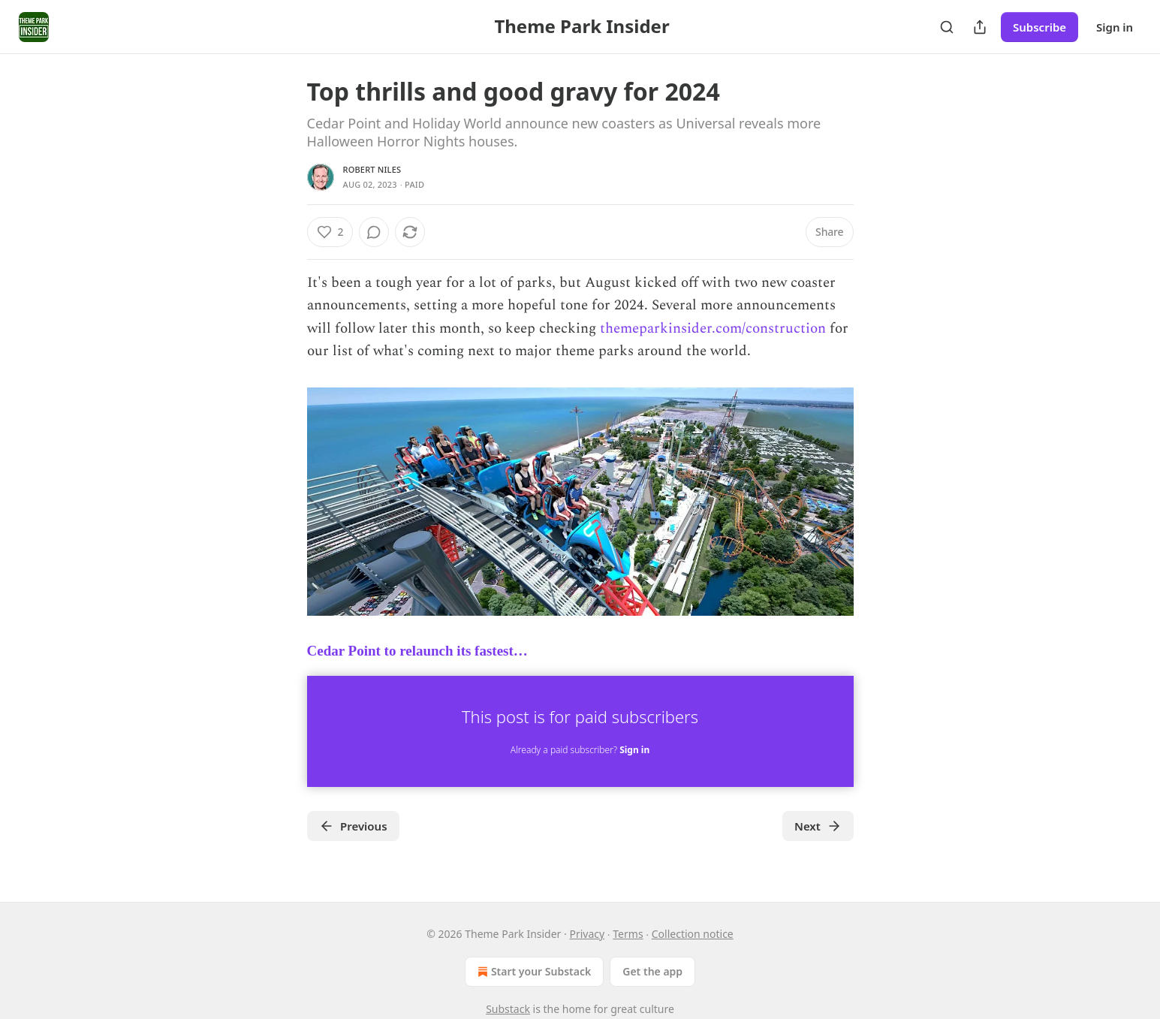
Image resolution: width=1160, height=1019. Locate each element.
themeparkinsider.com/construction (713, 328)
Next (818, 826)
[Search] (947, 27)
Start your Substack (533, 971)
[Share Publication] (980, 27)
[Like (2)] (330, 232)
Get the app (652, 971)
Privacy (586, 934)
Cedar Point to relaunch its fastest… (417, 651)
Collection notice (693, 934)
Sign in (1114, 27)
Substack (508, 1009)
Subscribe (1039, 27)
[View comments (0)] (374, 232)
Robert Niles (372, 169)
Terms (628, 934)
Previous (353, 826)
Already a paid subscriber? (580, 749)
